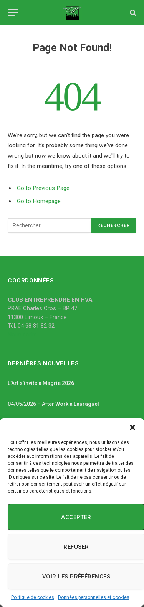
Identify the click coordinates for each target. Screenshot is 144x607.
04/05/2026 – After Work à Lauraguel (53, 404)
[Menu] (13, 12)
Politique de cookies (32, 597)
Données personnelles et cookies (93, 597)
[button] (132, 427)
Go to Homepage (39, 201)
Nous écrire (22, 334)
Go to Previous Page (43, 188)
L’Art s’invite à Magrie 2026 (41, 383)
